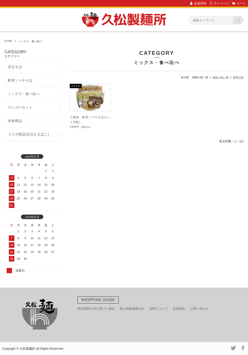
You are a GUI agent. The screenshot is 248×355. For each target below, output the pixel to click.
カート (241, 3)
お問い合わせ (199, 308)
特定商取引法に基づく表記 (96, 308)
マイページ (221, 3)
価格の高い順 (221, 77)
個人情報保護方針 (132, 308)
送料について (158, 308)
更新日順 (238, 77)
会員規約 (179, 308)
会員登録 (200, 3)
